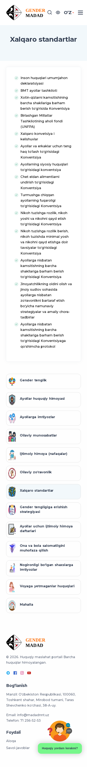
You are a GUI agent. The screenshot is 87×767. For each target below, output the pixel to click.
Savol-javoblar (18, 748)
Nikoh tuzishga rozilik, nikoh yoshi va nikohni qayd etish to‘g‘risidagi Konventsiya (43, 218)
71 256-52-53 (30, 720)
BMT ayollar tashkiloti (38, 91)
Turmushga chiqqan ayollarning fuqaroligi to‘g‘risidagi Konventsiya (40, 200)
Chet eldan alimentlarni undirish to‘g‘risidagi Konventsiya (39, 182)
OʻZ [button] (68, 12)
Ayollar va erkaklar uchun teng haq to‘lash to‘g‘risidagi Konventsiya (45, 151)
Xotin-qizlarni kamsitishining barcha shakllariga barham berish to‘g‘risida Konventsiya (45, 103)
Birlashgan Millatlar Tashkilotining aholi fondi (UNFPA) (41, 121)
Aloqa (11, 741)
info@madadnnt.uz (33, 715)
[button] (58, 12)
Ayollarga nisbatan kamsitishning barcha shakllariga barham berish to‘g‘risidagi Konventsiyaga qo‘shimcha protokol (43, 335)
